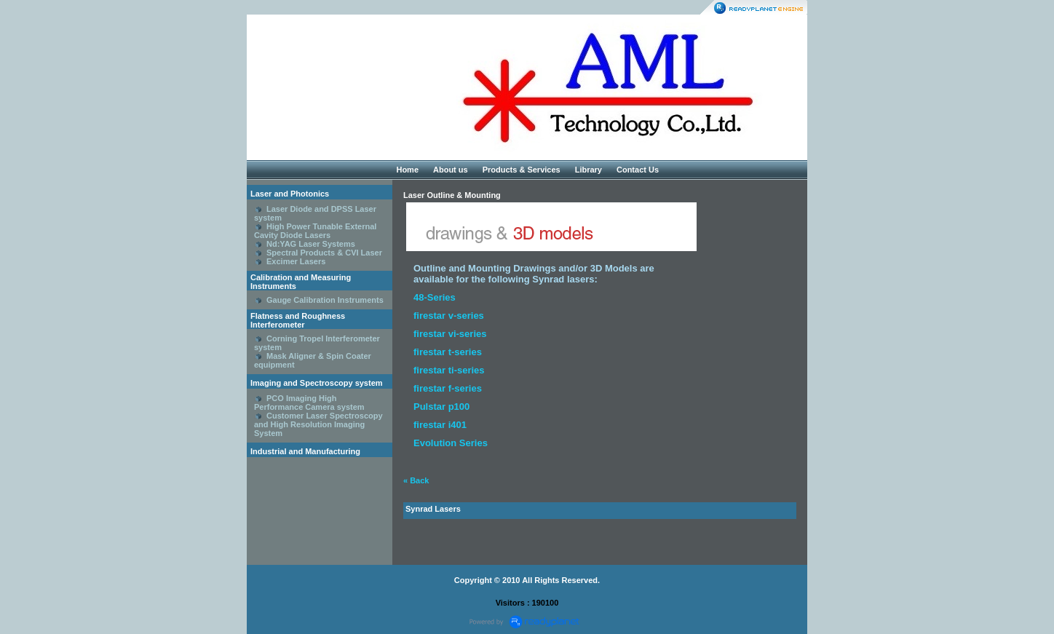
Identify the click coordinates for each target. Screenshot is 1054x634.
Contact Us (638, 169)
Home (407, 169)
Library (588, 169)
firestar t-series (447, 351)
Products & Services (521, 169)
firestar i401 (440, 424)
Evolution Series (450, 442)
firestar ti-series (449, 370)
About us (450, 169)
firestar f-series (447, 388)
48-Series (434, 297)
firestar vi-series (449, 333)
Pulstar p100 (441, 406)
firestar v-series (448, 315)
